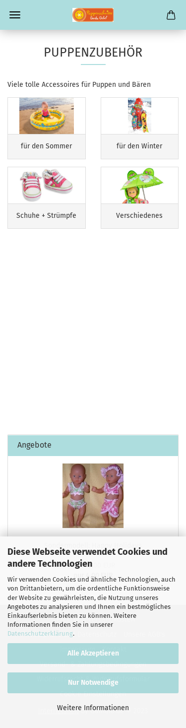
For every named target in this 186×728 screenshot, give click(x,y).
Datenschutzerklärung (40, 633)
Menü (14, 14)
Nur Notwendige (93, 682)
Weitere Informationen (93, 708)
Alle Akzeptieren (93, 653)
